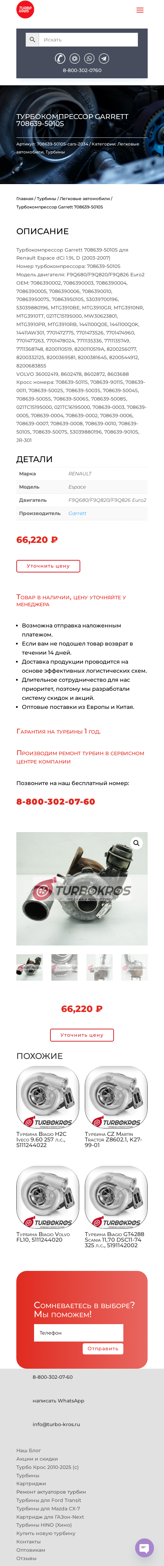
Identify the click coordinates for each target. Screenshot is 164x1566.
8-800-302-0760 (82, 70)
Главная (24, 198)
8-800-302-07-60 (56, 802)
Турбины (55, 152)
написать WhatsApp (58, 1401)
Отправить (103, 1348)
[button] (136, 843)
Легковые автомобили (85, 198)
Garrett (77, 513)
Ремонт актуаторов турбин (51, 1492)
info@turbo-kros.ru (56, 1424)
